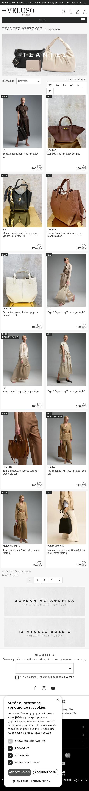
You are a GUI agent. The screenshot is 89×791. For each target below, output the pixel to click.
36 (64, 85)
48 (71, 85)
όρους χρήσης (66, 677)
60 (78, 85)
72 (50, 91)
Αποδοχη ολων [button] (19, 772)
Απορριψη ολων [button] (45, 772)
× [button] (57, 700)
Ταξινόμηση (8, 81)
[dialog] (33, 741)
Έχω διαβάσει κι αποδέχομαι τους (48, 677)
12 (50, 85)
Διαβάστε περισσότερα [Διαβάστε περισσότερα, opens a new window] (38, 732)
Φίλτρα (62, 19)
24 (57, 85)
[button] (39, 166)
